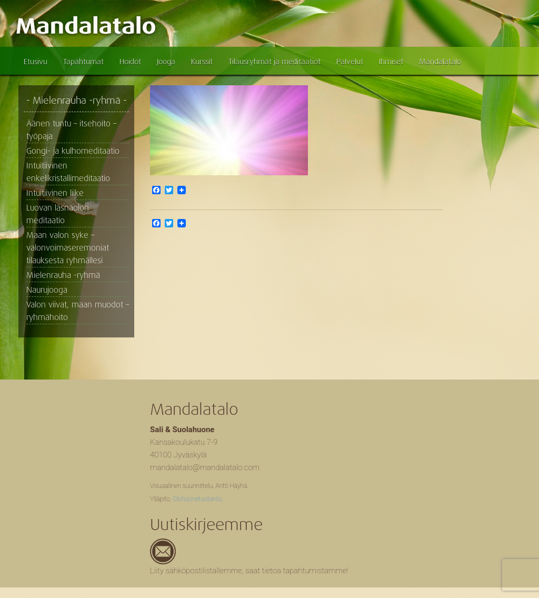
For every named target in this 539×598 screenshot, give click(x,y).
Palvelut (349, 61)
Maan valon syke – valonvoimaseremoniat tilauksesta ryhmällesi (67, 248)
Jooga (166, 61)
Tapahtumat (83, 61)
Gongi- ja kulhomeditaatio (72, 151)
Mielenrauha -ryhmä (63, 275)
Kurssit (202, 61)
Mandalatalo (440, 61)
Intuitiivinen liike (55, 193)
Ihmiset (391, 61)
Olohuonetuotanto (197, 499)
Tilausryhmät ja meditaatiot (274, 61)
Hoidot (130, 61)
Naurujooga (46, 290)
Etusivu (35, 61)
